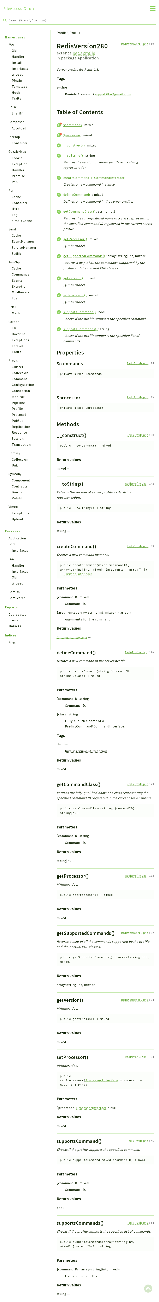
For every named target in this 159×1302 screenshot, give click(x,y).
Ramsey (14, 453)
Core (12, 544)
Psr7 (15, 182)
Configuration (23, 385)
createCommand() (77, 178)
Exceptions (20, 340)
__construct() (74, 145)
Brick (12, 307)
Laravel (17, 346)
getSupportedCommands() (84, 256)
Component (21, 480)
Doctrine (18, 334)
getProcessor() (75, 239)
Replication (21, 427)
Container (20, 143)
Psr (10, 190)
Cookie (17, 158)
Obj (14, 50)
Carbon (13, 322)
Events (17, 280)
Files (12, 642)
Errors (13, 620)
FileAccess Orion (18, 8)
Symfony (15, 474)
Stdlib (16, 253)
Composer (16, 122)
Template (19, 86)
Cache (16, 197)
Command (20, 379)
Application (17, 538)
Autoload (19, 128)
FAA (11, 44)
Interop (14, 137)
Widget (17, 74)
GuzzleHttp (17, 151)
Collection (20, 373)
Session (18, 438)
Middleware (21, 292)
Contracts (20, 486)
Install (17, 62)
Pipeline (18, 403)
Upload (17, 519)
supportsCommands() (80, 329)
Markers (14, 626)
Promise (18, 176)
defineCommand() (77, 194)
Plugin (17, 80)
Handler (18, 56)
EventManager (23, 241)
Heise (12, 107)
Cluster (17, 367)
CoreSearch (16, 598)
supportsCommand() (79, 312)
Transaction (21, 444)
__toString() (73, 155)
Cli (14, 328)
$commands (72, 125)
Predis (13, 360)
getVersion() (73, 278)
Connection (21, 391)
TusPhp (14, 262)
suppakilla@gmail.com (113, 94)
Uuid (15, 465)
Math (16, 313)
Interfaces (20, 68)
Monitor (18, 397)
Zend (12, 229)
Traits (16, 98)
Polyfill (18, 498)
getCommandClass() (79, 211)
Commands (20, 274)
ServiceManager (24, 247)
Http (15, 209)
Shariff (17, 113)
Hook (16, 92)
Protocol (19, 414)
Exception (20, 164)
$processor (72, 135)
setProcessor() (75, 295)
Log (15, 215)
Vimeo (13, 507)
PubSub (18, 420)
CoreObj (14, 592)
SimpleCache (22, 221)
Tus (14, 298)
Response (19, 432)
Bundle (17, 492)
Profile (17, 408)
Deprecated (17, 614)
